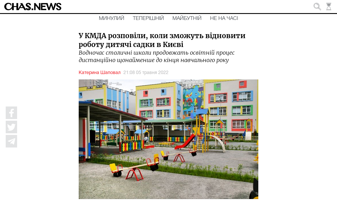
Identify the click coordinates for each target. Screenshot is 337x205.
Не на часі (224, 18)
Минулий (111, 18)
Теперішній (148, 18)
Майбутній (187, 18)
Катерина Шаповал (100, 73)
